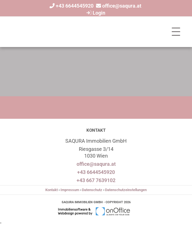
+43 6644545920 (74, 6)
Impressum (70, 190)
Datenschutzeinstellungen (126, 190)
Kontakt (51, 190)
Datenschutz (92, 190)
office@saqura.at (121, 6)
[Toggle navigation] (176, 32)
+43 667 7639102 (96, 180)
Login (95, 13)
